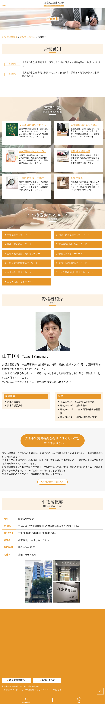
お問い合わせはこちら (53, 482)
